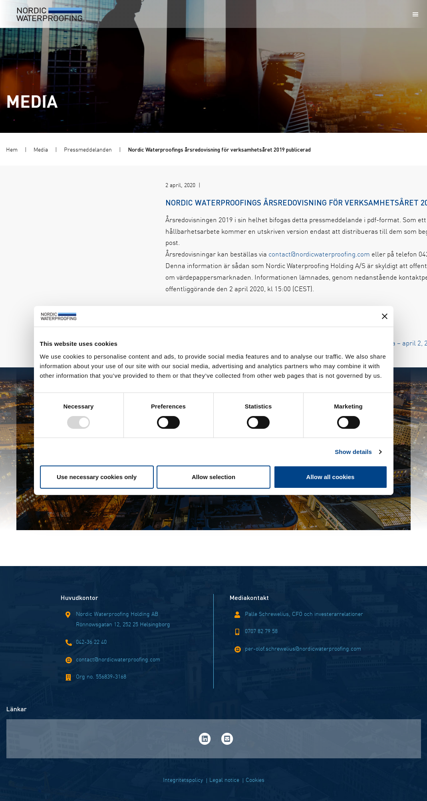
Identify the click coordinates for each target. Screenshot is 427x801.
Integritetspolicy (183, 779)
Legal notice (224, 779)
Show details (353, 451)
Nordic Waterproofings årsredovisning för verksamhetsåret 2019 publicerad (219, 149)
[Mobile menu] (415, 14)
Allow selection (213, 476)
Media (41, 149)
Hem (12, 149)
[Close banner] (384, 316)
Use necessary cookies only (97, 476)
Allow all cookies (330, 476)
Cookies (255, 779)
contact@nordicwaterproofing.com (205, 253)
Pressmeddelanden (88, 149)
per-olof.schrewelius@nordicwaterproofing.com (303, 648)
